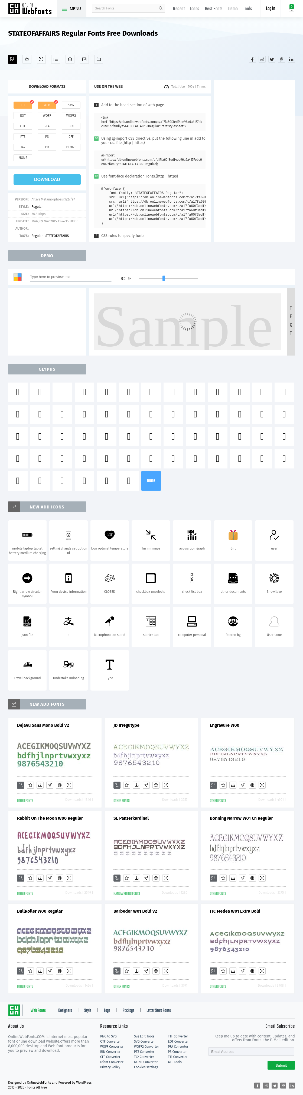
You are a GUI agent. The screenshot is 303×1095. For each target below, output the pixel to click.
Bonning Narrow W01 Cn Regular (241, 818)
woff (47, 116)
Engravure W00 (224, 725)
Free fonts (32, 9)
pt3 (22, 137)
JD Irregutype (126, 725)
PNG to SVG (108, 1036)
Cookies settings (146, 1067)
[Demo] (41, 59)
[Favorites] (26, 59)
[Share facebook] (252, 59)
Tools (247, 9)
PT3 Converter (144, 1052)
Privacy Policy (110, 1067)
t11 (47, 147)
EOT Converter (178, 1041)
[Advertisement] (254, 161)
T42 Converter (144, 1057)
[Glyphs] (55, 59)
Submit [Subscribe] (281, 1065)
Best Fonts (214, 9)
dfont (71, 147)
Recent (179, 9)
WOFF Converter (111, 1047)
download (47, 179)
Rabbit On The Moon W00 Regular (50, 818)
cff (71, 137)
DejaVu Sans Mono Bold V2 (43, 725)
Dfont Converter (111, 1062)
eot (22, 116)
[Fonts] (98, 59)
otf (23, 126)
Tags (107, 1010)
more (151, 481)
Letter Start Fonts (158, 1010)
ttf (22, 105)
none (23, 158)
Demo (233, 9)
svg (71, 105)
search (161, 8)
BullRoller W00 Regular (40, 911)
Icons (195, 9)
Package (128, 1010)
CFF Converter (110, 1057)
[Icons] (84, 59)
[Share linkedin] (291, 59)
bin (71, 126)
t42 (23, 147)
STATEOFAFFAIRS (57, 236)
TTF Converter (178, 1036)
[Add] (12, 59)
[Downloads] (40, 785)
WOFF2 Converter (146, 1047)
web (47, 105)
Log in (270, 9)
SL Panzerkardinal (131, 818)
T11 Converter (177, 1057)
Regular (37, 207)
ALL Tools (175, 1062)
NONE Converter (146, 1062)
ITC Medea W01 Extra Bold (235, 911)
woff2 (71, 116)
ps (47, 137)
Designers (65, 1010)
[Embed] (59, 785)
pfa (47, 126)
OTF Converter (110, 1041)
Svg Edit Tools (144, 1036)
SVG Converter (144, 1041)
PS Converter (177, 1052)
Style (87, 1010)
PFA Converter (178, 1047)
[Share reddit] (262, 59)
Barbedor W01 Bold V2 (135, 911)
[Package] (70, 59)
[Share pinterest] (281, 59)
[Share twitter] (271, 59)
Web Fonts (38, 1010)
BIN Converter (110, 1052)
